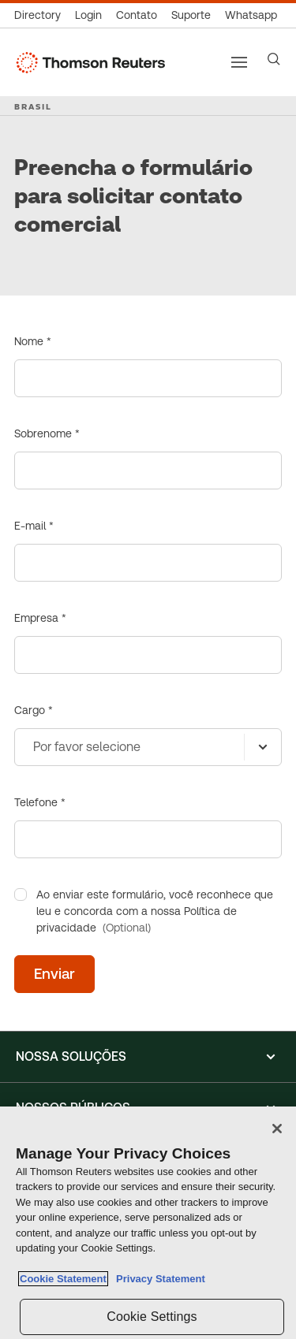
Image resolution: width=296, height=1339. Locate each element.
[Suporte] (191, 15)
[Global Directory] (41, 15)
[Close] (277, 1128)
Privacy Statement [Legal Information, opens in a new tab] (158, 1279)
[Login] (88, 15)
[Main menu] (239, 62)
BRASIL (33, 106)
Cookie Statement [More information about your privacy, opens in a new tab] (63, 1279)
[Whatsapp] (251, 15)
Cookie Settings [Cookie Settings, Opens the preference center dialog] (152, 1316)
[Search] (274, 59)
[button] (148, 1057)
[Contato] (136, 15)
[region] (148, 1223)
